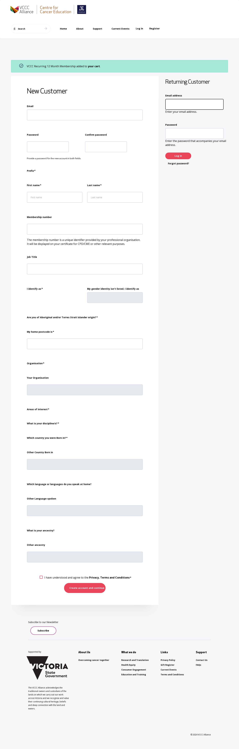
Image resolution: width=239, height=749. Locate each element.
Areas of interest (37, 409)
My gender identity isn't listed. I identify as (113, 288)
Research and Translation (135, 660)
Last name (93, 185)
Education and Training (133, 674)
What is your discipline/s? (42, 423)
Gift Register (167, 665)
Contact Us (201, 660)
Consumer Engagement (133, 669)
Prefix (30, 170)
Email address (173, 95)
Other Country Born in (40, 452)
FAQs (198, 665)
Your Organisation (38, 377)
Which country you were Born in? (46, 437)
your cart (94, 66)
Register (154, 28)
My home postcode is (39, 331)
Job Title (32, 256)
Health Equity (128, 665)
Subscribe (43, 630)
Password (171, 124)
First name (33, 185)
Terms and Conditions (172, 674)
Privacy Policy (168, 660)
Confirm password (96, 134)
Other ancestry (36, 544)
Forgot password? (178, 163)
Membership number (39, 217)
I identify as (34, 288)
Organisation (35, 363)
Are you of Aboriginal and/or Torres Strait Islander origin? (61, 317)
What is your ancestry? (40, 530)
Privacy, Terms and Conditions (109, 577)
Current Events (169, 669)
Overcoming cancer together (93, 660)
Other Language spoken (41, 498)
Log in (139, 28)
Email (30, 106)
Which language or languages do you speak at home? (59, 484)
